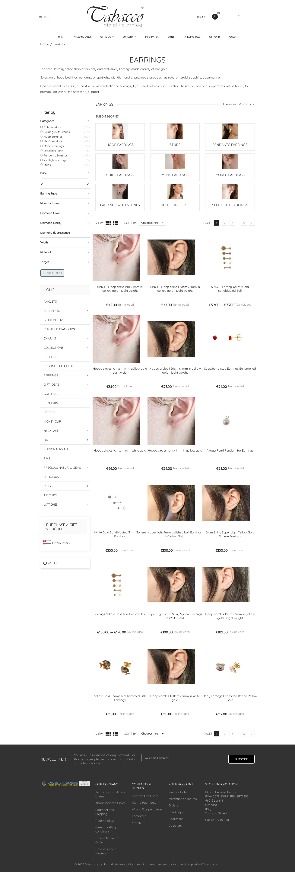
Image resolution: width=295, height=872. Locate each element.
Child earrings (120, 175)
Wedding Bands (82, 37)
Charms (50, 338)
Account (233, 37)
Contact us (139, 816)
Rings (48, 486)
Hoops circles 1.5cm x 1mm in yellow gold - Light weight (230, 616)
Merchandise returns (183, 799)
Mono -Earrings (230, 175)
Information (152, 37)
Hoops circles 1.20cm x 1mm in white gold (175, 698)
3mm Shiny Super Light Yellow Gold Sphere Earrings (230, 534)
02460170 (64, 16)
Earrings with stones (120, 205)
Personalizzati (56, 449)
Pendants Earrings (230, 145)
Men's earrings (175, 175)
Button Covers (56, 320)
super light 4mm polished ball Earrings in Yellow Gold (175, 534)
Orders (173, 805)
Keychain (51, 403)
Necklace (51, 431)
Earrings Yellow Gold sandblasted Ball (120, 614)
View (99, 223)
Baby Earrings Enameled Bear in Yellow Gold (230, 698)
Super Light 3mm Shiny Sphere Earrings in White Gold (175, 616)
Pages (207, 223)
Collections (54, 347)
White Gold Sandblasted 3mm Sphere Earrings (120, 534)
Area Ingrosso (192, 37)
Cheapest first (153, 222)
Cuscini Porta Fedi (58, 366)
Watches (51, 504)
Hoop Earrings (120, 145)
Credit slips (176, 812)
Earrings (51, 375)
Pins (47, 458)
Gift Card (214, 37)
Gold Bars (52, 394)
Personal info (178, 792)
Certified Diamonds (59, 329)
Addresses (176, 819)
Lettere (50, 412)
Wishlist (50, 563)
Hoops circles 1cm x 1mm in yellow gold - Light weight (120, 370)
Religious (51, 477)
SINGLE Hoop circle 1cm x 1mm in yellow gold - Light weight (120, 289)
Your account (181, 784)
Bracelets (52, 311)
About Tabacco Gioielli (110, 803)
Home (60, 37)
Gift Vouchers (61, 543)
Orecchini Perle (174, 205)
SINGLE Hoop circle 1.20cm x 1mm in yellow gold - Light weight (175, 289)
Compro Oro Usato (145, 796)
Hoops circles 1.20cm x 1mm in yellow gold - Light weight (175, 370)
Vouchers (175, 825)
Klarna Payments (144, 802)
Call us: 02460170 (217, 820)
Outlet (172, 37)
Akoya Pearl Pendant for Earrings (230, 450)
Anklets (50, 301)
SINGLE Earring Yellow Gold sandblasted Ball (230, 289)
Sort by (130, 223)
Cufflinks (51, 357)
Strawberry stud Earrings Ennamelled (230, 368)
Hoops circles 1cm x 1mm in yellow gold (175, 450)
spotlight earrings (230, 205)
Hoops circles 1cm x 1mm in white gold (120, 450)
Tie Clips (50, 495)
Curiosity (128, 37)
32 (244, 222)
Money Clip (52, 421)
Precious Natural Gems (62, 467)
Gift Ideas (106, 37)
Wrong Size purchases (147, 809)
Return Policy (104, 820)
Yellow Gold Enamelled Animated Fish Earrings (120, 698)
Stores (136, 823)
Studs (175, 145)
